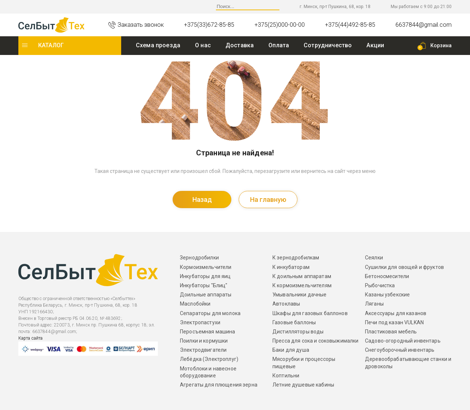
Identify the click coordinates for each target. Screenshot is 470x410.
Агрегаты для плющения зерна (218, 385)
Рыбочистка (380, 285)
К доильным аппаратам (301, 276)
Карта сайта (30, 338)
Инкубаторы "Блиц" (203, 285)
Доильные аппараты (205, 295)
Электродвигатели (203, 350)
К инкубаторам (291, 267)
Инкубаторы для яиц (205, 276)
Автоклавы (286, 304)
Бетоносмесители (387, 276)
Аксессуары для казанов (395, 313)
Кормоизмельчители (205, 267)
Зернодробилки (199, 258)
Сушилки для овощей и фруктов (404, 267)
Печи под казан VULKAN (394, 322)
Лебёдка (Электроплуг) (209, 359)
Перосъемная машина (207, 332)
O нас (203, 45)
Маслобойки (195, 304)
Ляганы (374, 304)
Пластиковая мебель (391, 332)
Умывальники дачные (299, 295)
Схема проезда (158, 45)
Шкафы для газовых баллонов (310, 313)
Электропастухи (200, 322)
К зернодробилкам (295, 258)
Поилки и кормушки (204, 341)
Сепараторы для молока (210, 313)
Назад (202, 199)
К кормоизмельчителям (302, 285)
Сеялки (374, 258)
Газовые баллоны (294, 322)
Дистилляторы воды (297, 332)
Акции (375, 45)
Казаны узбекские (387, 295)
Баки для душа (290, 350)
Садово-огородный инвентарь (403, 341)
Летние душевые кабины (303, 385)
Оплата (278, 45)
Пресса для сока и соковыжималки (315, 341)
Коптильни (285, 375)
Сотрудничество (328, 45)
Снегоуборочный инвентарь (399, 350)
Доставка (239, 45)
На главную (268, 199)
